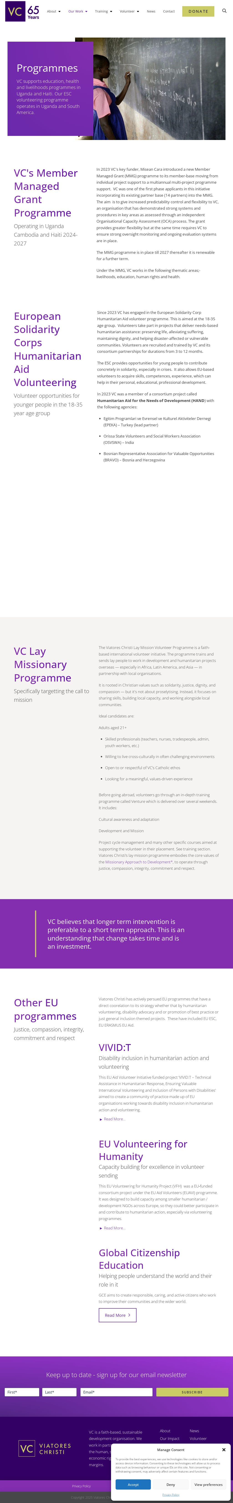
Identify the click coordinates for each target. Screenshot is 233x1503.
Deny (171, 1484)
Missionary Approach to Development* (139, 862)
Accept (133, 1484)
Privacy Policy (170, 1495)
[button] (224, 1449)
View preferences (209, 1484)
